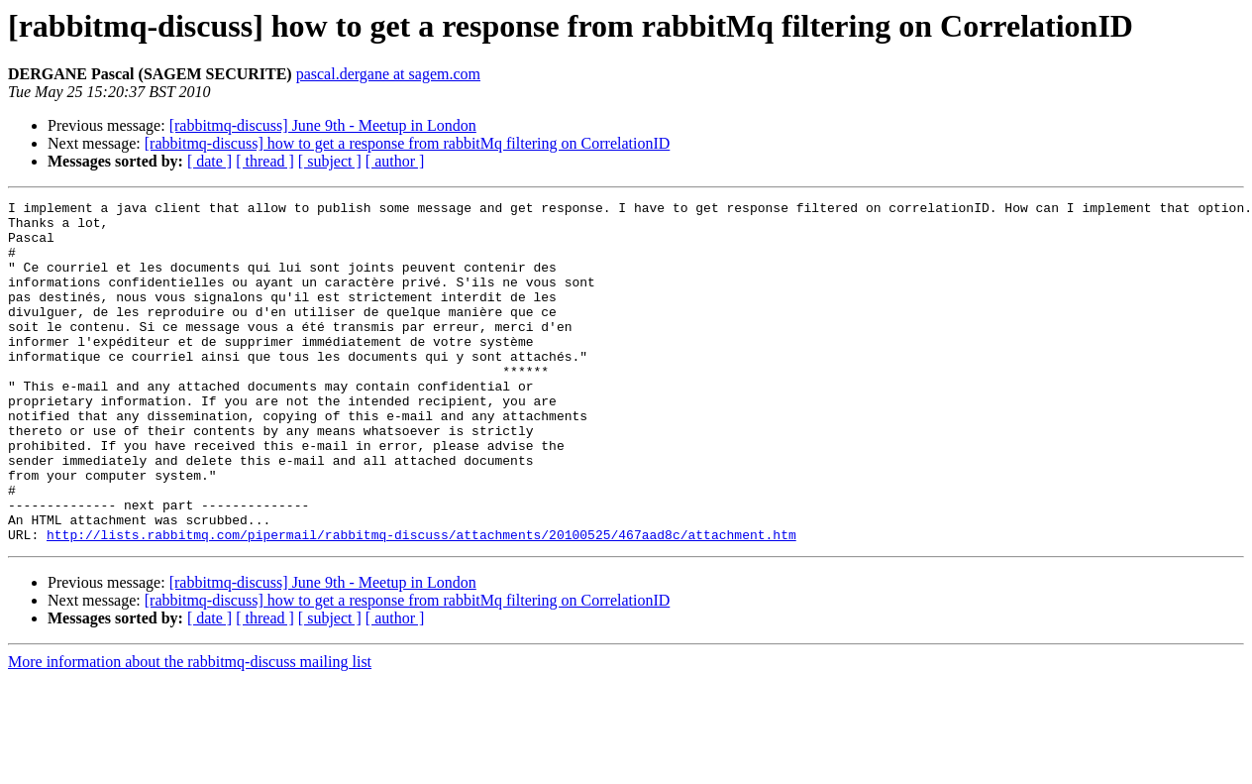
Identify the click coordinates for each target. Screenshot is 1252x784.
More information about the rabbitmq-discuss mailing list (189, 730)
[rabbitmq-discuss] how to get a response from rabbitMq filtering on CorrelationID (408, 143)
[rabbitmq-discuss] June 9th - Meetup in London (322, 125)
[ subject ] (330, 161)
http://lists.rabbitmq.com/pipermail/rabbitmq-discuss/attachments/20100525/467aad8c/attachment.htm (421, 603)
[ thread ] (265, 161)
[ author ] (395, 161)
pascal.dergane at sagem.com (388, 73)
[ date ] (209, 161)
